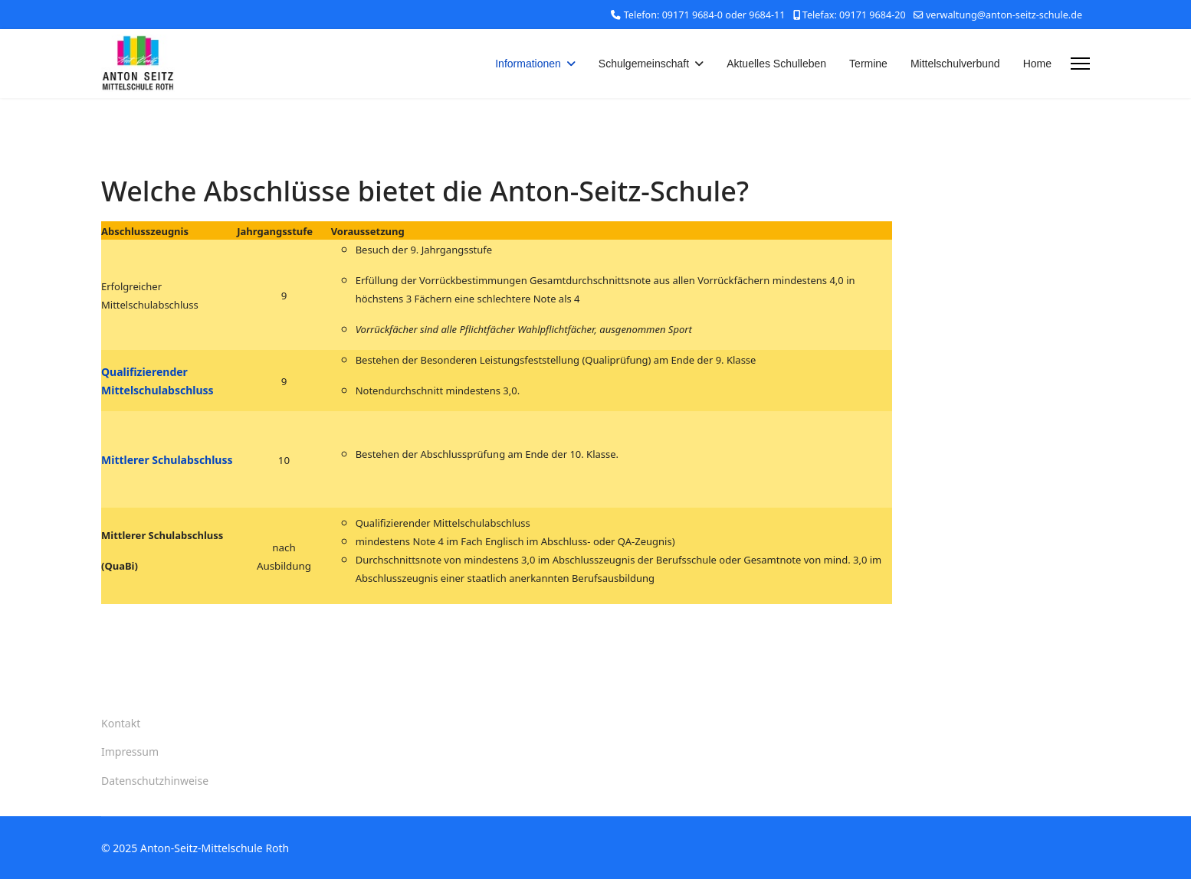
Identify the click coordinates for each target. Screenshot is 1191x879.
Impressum (130, 751)
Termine (868, 63)
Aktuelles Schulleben (776, 63)
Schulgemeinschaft (644, 63)
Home (1037, 63)
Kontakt (120, 723)
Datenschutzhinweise (154, 780)
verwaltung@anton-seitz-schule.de (1004, 14)
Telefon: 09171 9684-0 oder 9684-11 (705, 14)
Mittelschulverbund (955, 63)
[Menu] (1080, 63)
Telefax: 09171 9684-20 (854, 14)
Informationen (528, 63)
